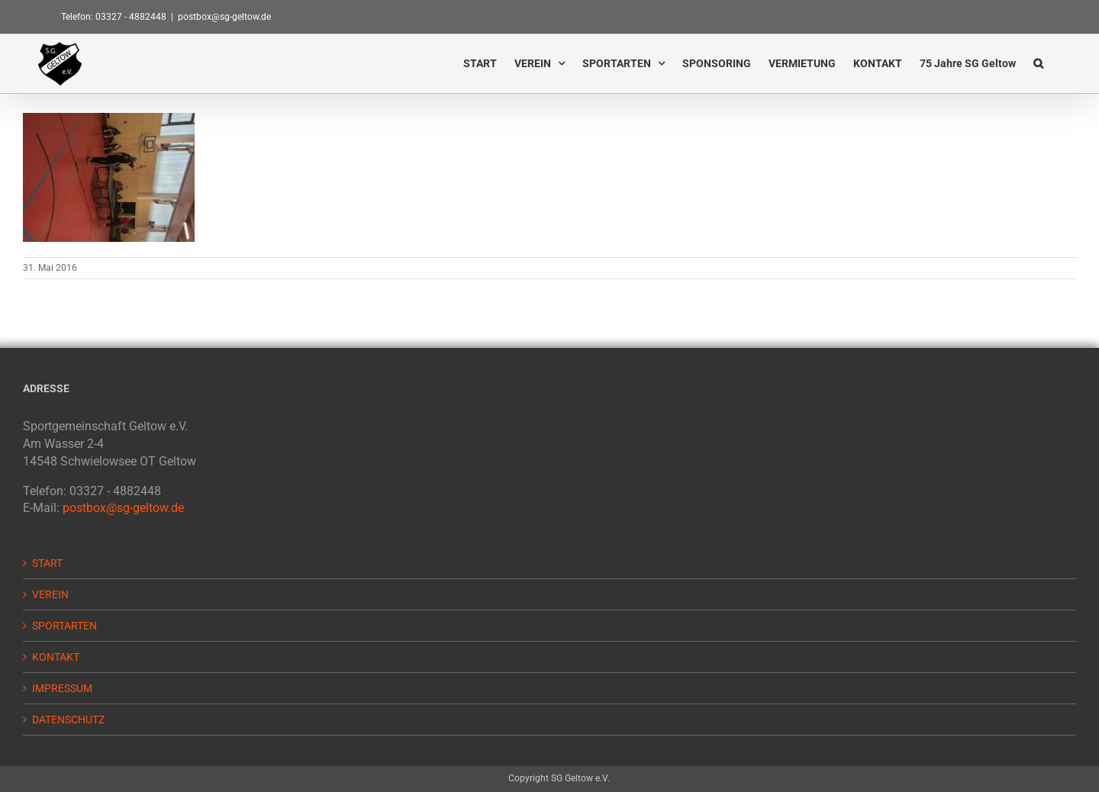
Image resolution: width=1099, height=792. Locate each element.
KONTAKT (55, 657)
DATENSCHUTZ (68, 719)
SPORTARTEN (64, 626)
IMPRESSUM (62, 688)
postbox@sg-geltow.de (224, 16)
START (47, 563)
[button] (1038, 63)
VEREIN (50, 594)
